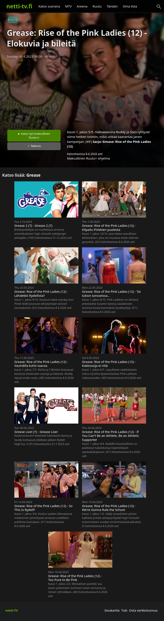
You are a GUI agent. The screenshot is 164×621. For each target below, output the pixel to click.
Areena (82, 6)
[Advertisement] (82, 93)
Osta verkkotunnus (143, 610)
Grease (33, 175)
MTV (68, 6)
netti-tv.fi (19, 6)
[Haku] (159, 6)
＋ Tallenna (34, 146)
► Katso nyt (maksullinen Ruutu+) (34, 135)
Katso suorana (49, 6)
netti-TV (11, 610)
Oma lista (130, 6)
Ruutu (97, 6)
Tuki (124, 610)
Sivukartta (112, 610)
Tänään (112, 6)
